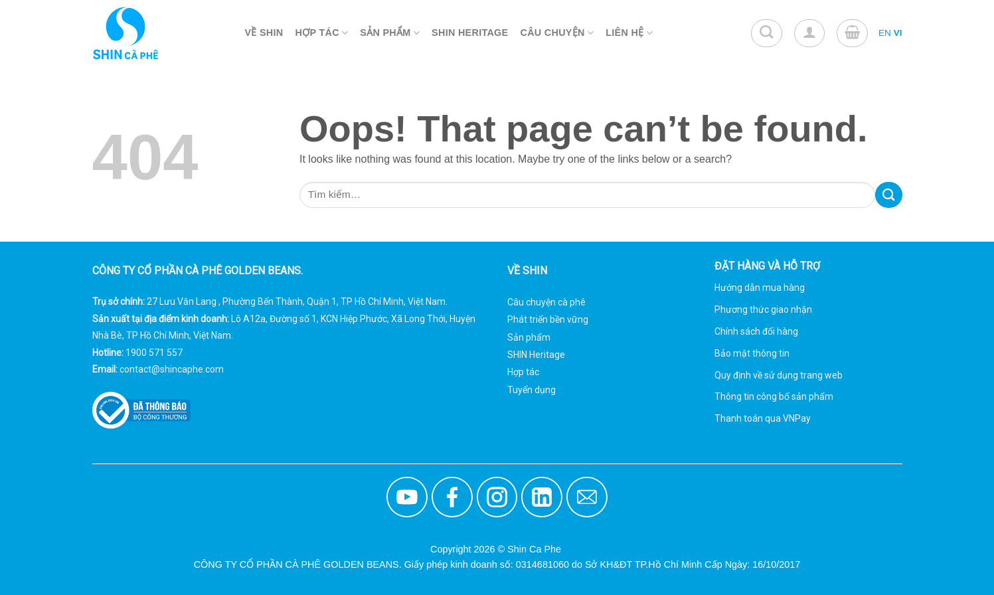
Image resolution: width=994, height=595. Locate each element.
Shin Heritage (470, 32)
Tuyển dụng (531, 389)
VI (898, 33)
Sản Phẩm (390, 33)
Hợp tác (523, 372)
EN (884, 33)
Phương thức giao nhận (763, 309)
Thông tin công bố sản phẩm (773, 396)
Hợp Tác (322, 33)
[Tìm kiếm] (766, 33)
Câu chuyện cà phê (546, 302)
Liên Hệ (629, 33)
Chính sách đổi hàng (756, 331)
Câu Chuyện (557, 33)
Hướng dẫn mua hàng (759, 287)
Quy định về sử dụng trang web (778, 375)
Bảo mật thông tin (751, 353)
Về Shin (264, 32)
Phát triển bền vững (547, 319)
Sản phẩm (528, 337)
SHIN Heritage (536, 354)
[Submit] (888, 195)
